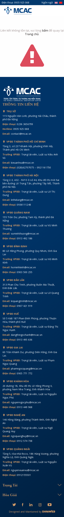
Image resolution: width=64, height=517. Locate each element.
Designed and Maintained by (25, 511)
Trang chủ (32, 34)
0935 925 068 (21, 2)
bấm (45, 30)
